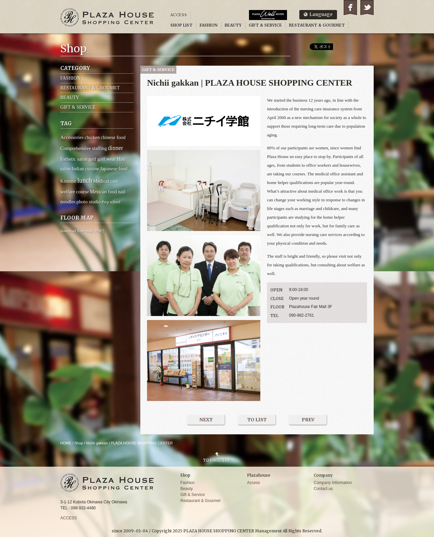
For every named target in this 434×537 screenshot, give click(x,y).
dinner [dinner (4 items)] (115, 148)
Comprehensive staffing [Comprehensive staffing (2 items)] (83, 148)
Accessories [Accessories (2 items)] (72, 137)
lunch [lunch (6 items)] (84, 180)
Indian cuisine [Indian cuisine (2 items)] (85, 168)
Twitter (367, 7)
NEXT (206, 420)
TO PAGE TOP (217, 460)
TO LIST (257, 420)
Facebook (350, 7)
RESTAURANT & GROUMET (90, 87)
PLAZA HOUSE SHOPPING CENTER (107, 17)
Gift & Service (192, 494)
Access (253, 482)
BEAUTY (233, 25)
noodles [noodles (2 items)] (67, 201)
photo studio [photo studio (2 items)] (88, 201)
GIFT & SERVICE (265, 25)
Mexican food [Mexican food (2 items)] (103, 191)
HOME (65, 443)
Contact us (323, 488)
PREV (308, 420)
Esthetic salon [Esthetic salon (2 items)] (74, 159)
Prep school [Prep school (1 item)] (111, 202)
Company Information (333, 482)
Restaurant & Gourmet (200, 500)
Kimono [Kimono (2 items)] (68, 181)
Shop (78, 443)
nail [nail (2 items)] (121, 191)
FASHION (209, 25)
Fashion (187, 482)
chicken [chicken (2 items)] (92, 137)
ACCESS (178, 14)
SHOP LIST (181, 25)
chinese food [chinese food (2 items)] (113, 137)
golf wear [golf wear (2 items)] (106, 159)
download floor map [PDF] (82, 231)
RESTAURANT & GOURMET (317, 25)
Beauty (186, 488)
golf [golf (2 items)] (93, 159)
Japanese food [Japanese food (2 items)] (113, 168)
